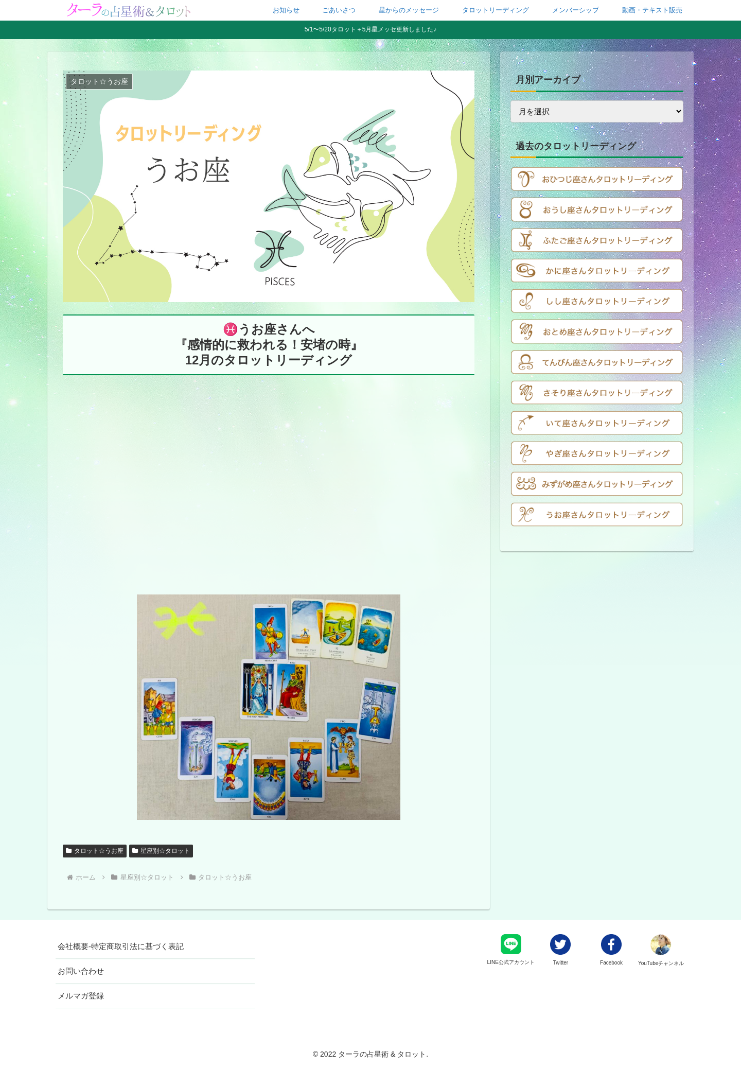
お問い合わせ (81, 971)
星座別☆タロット (161, 850)
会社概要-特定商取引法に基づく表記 (121, 946)
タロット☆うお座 (94, 850)
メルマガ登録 (81, 995)
